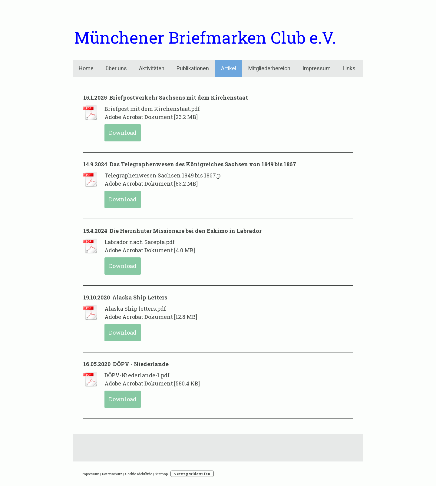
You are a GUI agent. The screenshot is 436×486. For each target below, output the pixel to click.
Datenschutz (112, 473)
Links (349, 68)
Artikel (228, 68)
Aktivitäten (151, 68)
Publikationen (193, 68)
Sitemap (161, 473)
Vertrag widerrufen (192, 473)
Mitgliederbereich (269, 68)
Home (86, 68)
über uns (116, 68)
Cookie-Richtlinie (138, 473)
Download (122, 132)
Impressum (316, 68)
